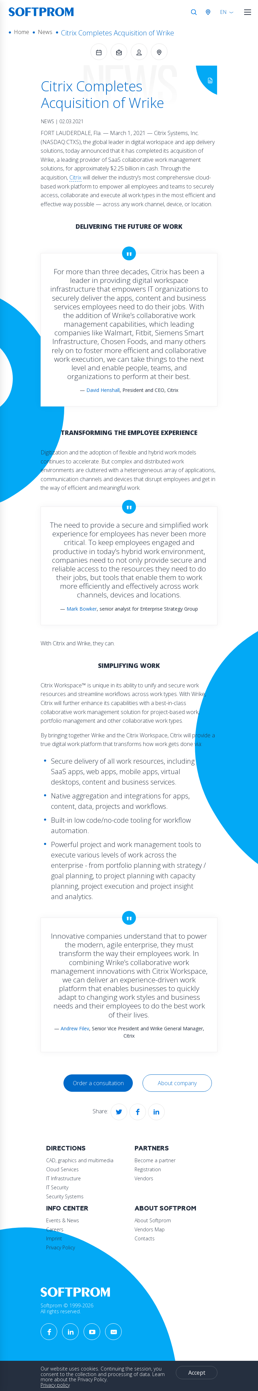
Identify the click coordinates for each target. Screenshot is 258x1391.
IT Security (57, 1187)
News (45, 32)
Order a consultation (98, 1083)
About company (177, 1083)
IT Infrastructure (63, 1178)
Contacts (145, 1238)
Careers (54, 1229)
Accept (196, 1372)
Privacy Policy (60, 1247)
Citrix (75, 177)
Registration (148, 1169)
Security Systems (65, 1196)
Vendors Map (150, 1229)
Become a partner (155, 1160)
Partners (152, 1149)
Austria (209, 12)
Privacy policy (55, 1385)
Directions (66, 1149)
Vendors (144, 1178)
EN (223, 12)
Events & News (62, 1220)
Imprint (54, 1238)
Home (21, 32)
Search (194, 12)
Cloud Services (62, 1169)
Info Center (67, 1209)
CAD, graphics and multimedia (79, 1160)
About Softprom (165, 1209)
